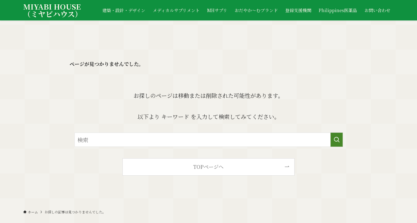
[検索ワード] (208, 140)
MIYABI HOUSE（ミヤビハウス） (52, 10)
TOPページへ (208, 166)
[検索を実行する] (336, 140)
